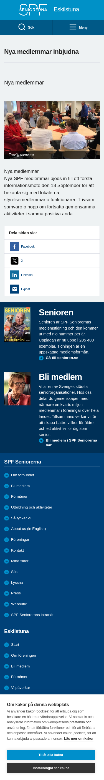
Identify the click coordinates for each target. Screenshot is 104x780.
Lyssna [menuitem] (17, 582)
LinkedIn (26, 274)
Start (15, 644)
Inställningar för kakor (51, 768)
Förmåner (19, 496)
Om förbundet (22, 475)
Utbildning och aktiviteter (31, 507)
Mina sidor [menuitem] (20, 561)
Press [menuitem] (16, 593)
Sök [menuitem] (26, 27)
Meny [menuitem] (78, 27)
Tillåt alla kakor (51, 755)
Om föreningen (23, 655)
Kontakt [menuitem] (17, 550)
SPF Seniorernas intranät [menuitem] (32, 615)
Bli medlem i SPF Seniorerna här (71, 442)
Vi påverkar (20, 688)
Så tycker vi (21, 518)
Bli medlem (20, 486)
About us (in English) (28, 529)
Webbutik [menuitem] (19, 604)
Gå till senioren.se (62, 358)
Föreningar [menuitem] (20, 539)
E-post (25, 289)
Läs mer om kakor (79, 738)
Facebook (27, 246)
